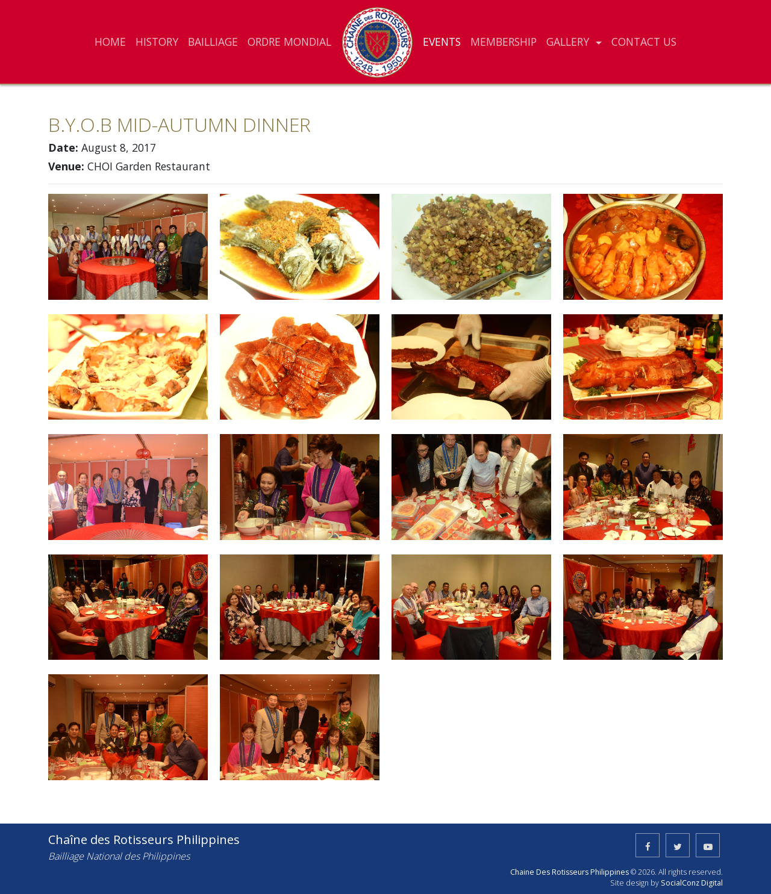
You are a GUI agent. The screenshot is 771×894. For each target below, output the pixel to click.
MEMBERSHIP (503, 41)
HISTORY (157, 41)
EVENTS (442, 41)
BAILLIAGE (213, 41)
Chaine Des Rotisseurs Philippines (569, 872)
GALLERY (569, 41)
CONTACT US (643, 41)
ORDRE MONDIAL (289, 41)
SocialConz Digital (692, 883)
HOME (110, 41)
